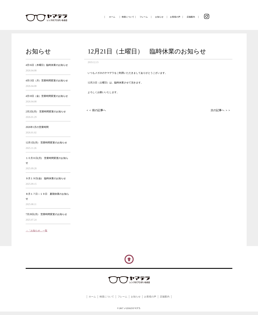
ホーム (112, 17)
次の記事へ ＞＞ (221, 110)
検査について (128, 17)
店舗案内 (191, 17)
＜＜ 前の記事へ (96, 110)
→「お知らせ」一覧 (36, 230)
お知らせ (159, 17)
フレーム (144, 17)
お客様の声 (175, 17)
